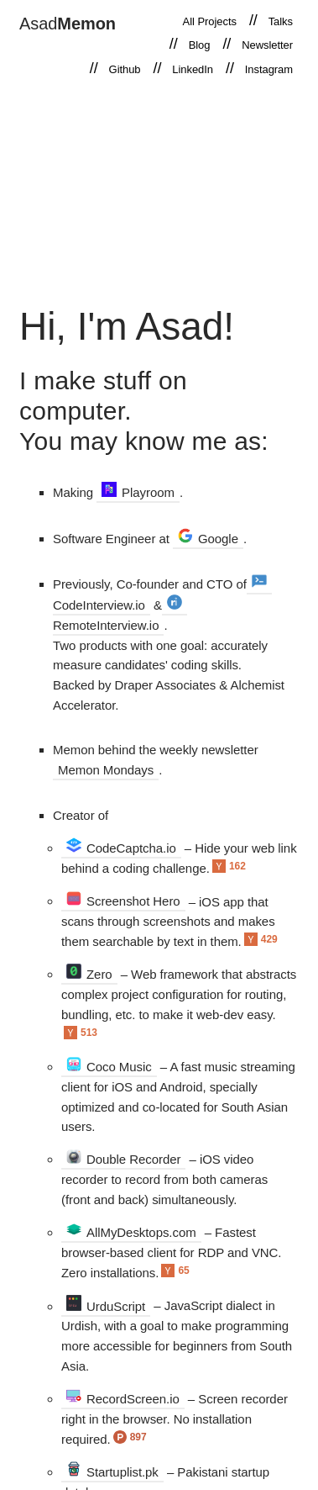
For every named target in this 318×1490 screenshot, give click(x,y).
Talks (280, 21)
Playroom (138, 491)
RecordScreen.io (123, 1398)
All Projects (210, 21)
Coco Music (109, 1066)
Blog (200, 45)
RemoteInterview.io (117, 614)
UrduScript (105, 1305)
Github (125, 69)
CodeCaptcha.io (121, 847)
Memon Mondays (106, 770)
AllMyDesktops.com (131, 1231)
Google (208, 538)
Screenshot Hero (123, 900)
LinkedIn (192, 69)
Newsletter (267, 45)
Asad (67, 23)
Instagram (269, 69)
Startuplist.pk (112, 1471)
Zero (89, 973)
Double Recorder (123, 1158)
